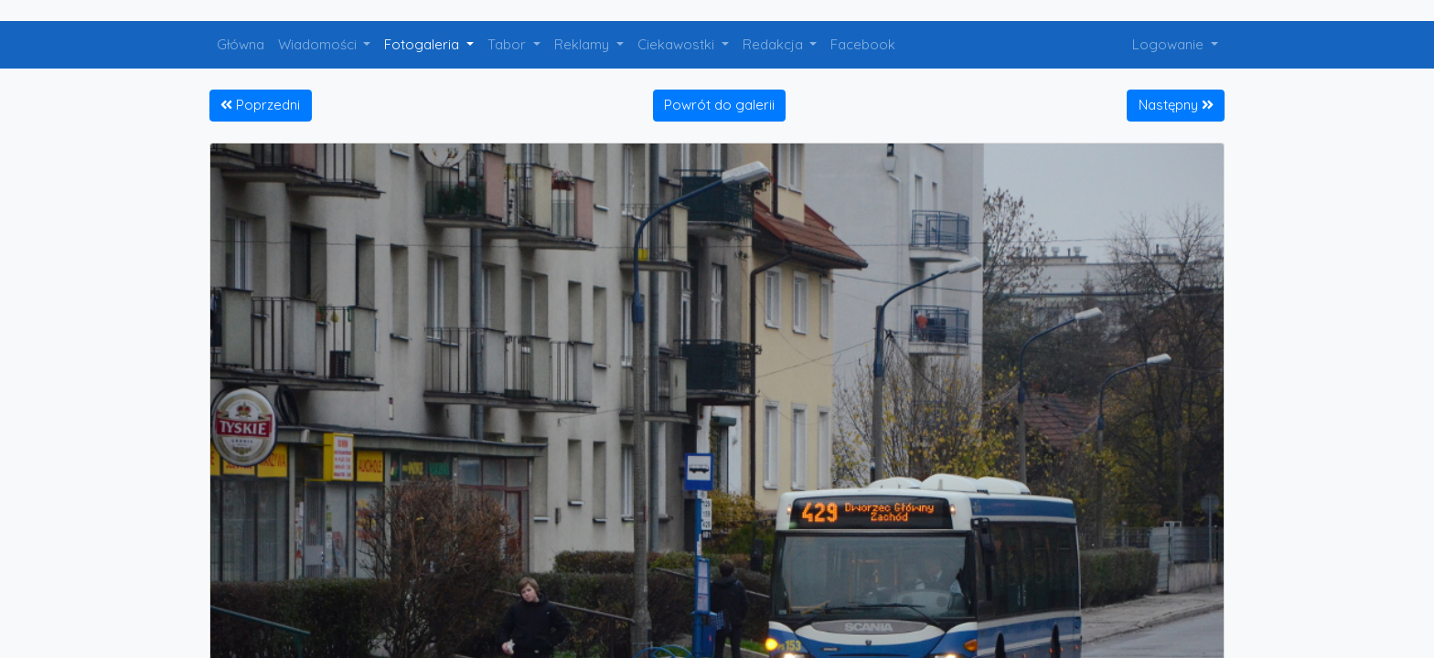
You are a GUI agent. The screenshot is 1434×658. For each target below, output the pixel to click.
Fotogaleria (423, 44)
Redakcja (775, 44)
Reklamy (583, 44)
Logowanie (1169, 44)
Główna (240, 44)
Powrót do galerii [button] (719, 104)
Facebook (862, 44)
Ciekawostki (677, 44)
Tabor (508, 44)
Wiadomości (319, 44)
